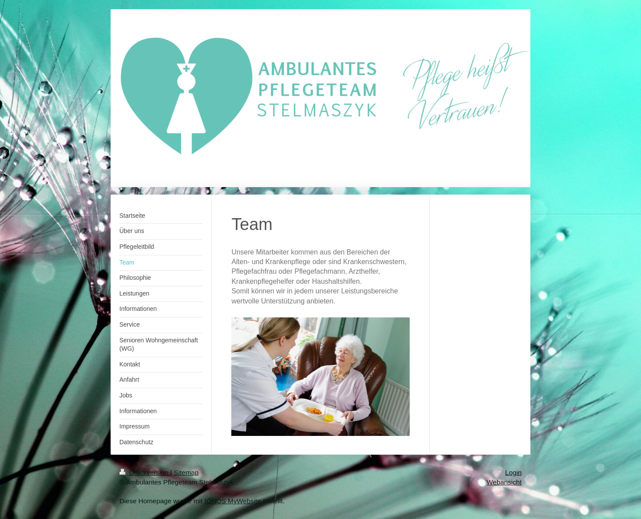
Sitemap (186, 472)
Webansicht (504, 482)
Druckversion (144, 472)
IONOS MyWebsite (232, 501)
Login (513, 472)
